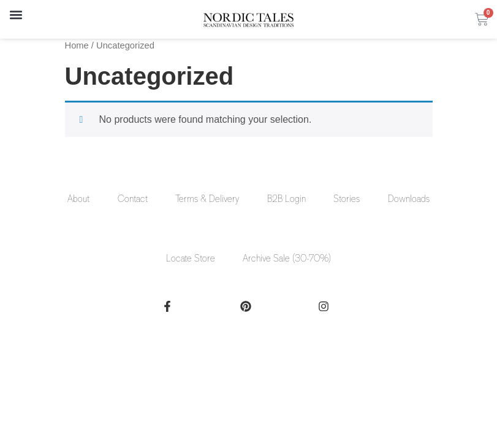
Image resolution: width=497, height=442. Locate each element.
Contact (132, 199)
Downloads (409, 199)
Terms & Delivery (207, 199)
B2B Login (286, 199)
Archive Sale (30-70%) (287, 260)
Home (77, 45)
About (78, 199)
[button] (16, 14)
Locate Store (190, 260)
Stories (347, 199)
